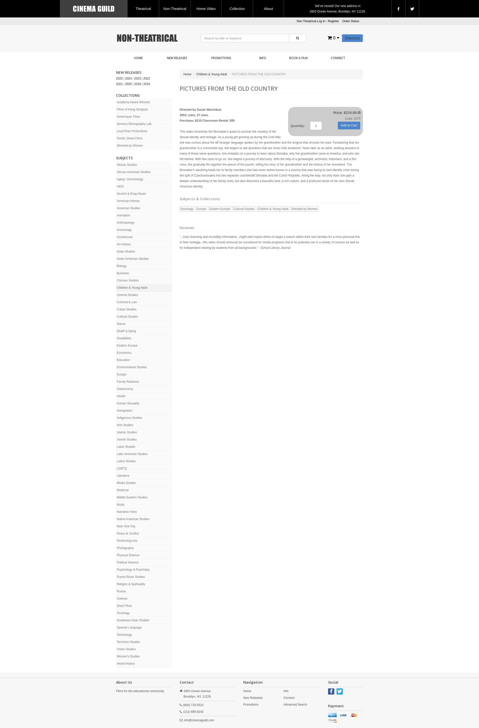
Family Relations (128, 381)
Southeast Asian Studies (133, 620)
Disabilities (124, 338)
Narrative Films (127, 512)
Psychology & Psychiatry (133, 569)
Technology (124, 635)
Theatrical (143, 9)
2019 (137, 84)
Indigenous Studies (129, 418)
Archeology (124, 230)
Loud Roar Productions (132, 131)
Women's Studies (128, 656)
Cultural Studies (127, 316)
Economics (124, 353)
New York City (126, 526)
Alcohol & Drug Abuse (131, 193)
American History (128, 201)
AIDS (120, 186)
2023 (137, 78)
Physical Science (128, 555)
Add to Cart (349, 125)
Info (262, 58)
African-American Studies (133, 172)
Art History (124, 244)
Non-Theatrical (174, 9)
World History (126, 663)
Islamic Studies (127, 432)
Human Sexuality (128, 403)
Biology (121, 266)
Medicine (123, 490)
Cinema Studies (127, 295)
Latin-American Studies (132, 454)
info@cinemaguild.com (199, 720)
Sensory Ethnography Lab (134, 124)
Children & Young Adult (132, 287)
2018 (146, 84)
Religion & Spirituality (131, 584)
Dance (121, 324)
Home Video (206, 9)
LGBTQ (122, 468)
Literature (123, 475)
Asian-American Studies (133, 259)
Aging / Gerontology (130, 179)
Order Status (350, 21)
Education (123, 360)
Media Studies (126, 483)
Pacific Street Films (129, 138)
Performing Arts (127, 541)
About (268, 9)
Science (122, 598)
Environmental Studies (132, 367)
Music (120, 504)
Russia (121, 591)
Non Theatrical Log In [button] (311, 21)
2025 (119, 78)
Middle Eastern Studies (132, 497)
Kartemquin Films (128, 116)
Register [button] (333, 21)
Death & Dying (126, 331)
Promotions (221, 58)
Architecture (125, 237)
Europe (121, 374)
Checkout (352, 38)
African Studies (127, 165)
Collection (237, 9)
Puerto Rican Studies (131, 577)
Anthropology (125, 222)
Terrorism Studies (128, 642)
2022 (146, 78)
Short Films (124, 606)
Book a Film (298, 58)
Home (138, 58)
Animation (123, 215)
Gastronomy (125, 389)
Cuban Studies (126, 309)
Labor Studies (126, 447)
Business (123, 273)
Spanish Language (129, 627)
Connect (338, 58)
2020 (128, 84)
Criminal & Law (127, 302)
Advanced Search (295, 704)
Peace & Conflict (128, 533)
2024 (128, 78)
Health (121, 396)
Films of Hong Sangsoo (132, 109)
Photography (125, 548)
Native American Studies (133, 519)
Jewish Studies (127, 439)
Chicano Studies (127, 280)
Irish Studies (125, 425)
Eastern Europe (127, 345)
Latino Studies (126, 461)
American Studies (128, 208)
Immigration (124, 410)
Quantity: (298, 126)
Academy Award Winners (133, 102)
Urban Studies (126, 649)
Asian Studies (126, 251)
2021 (119, 84)
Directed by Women (130, 145)
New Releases (177, 58)
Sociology (123, 613)
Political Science (127, 562)
